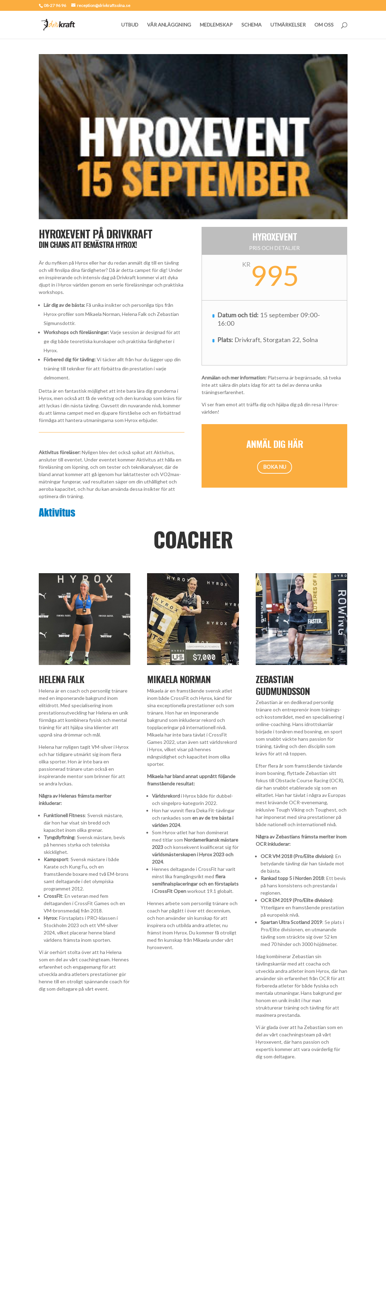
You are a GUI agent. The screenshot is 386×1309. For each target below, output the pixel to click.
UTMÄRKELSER (288, 25)
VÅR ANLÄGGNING (169, 25)
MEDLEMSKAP (216, 25)
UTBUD (129, 25)
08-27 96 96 (55, 5)
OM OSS (324, 25)
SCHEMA (251, 25)
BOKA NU (274, 467)
